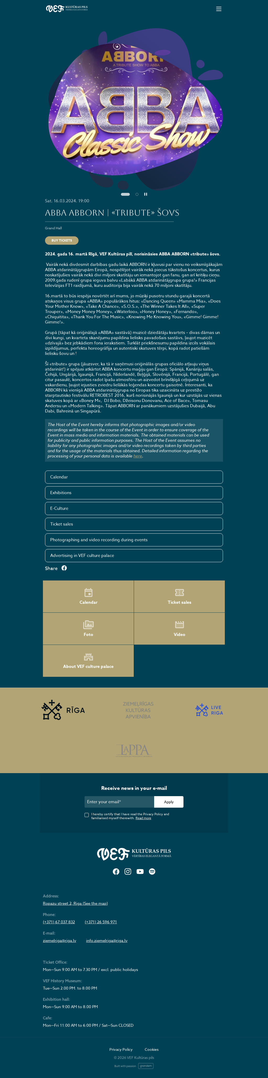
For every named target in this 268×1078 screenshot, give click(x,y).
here (137, 456)
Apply (169, 801)
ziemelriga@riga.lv (59, 940)
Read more (143, 818)
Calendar (59, 477)
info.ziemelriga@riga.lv (106, 940)
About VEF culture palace (88, 661)
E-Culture (59, 508)
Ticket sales (61, 524)
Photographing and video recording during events (99, 540)
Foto (88, 628)
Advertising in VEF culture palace (82, 555)
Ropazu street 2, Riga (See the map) (75, 903)
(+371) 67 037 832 (59, 922)
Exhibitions (60, 493)
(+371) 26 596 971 (101, 922)
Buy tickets (62, 240)
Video (179, 628)
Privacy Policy (121, 1049)
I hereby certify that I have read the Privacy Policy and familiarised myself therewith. (130, 816)
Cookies (152, 1049)
